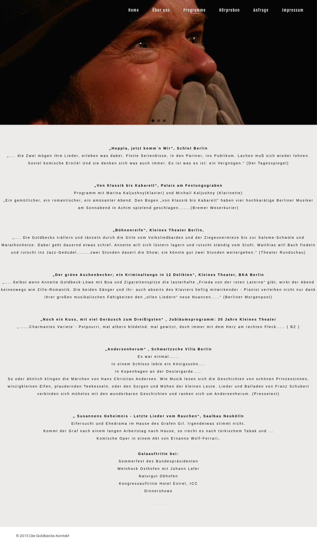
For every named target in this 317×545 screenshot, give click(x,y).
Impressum (293, 10)
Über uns (161, 10)
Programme (194, 10)
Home (133, 10)
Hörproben (229, 10)
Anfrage (261, 10)
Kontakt (62, 536)
